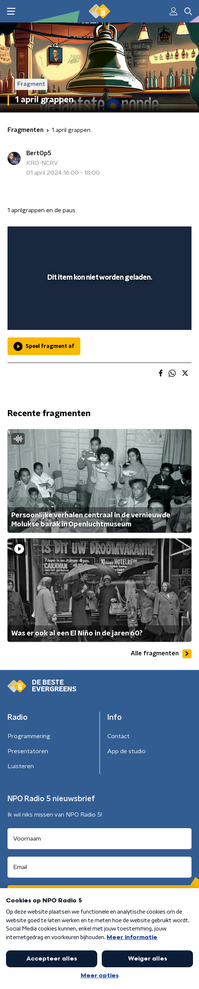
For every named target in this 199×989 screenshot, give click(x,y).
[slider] (98, 316)
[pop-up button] (150, 236)
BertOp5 (38, 153)
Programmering (29, 736)
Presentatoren (28, 751)
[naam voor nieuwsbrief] (99, 838)
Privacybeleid (96, 929)
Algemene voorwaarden (40, 929)
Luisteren (21, 766)
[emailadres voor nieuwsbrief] (99, 867)
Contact (118, 736)
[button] (185, 975)
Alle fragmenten (161, 653)
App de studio (126, 751)
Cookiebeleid (25, 950)
